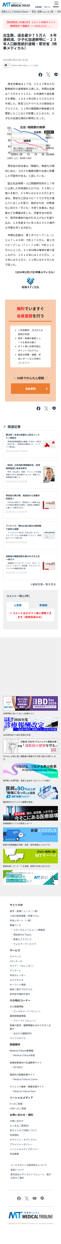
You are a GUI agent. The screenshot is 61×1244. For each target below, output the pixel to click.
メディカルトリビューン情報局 (29, 929)
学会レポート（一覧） (21, 920)
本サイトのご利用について (23, 1130)
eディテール (16, 961)
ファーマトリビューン (24, 1020)
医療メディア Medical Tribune (15, 11)
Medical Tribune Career (25, 1079)
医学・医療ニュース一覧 (42, 11)
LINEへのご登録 (18, 1108)
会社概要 (14, 1153)
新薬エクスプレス (22, 939)
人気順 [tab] (17, 605)
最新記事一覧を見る (43, 584)
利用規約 (14, 1135)
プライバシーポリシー (21, 1144)
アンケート (15, 970)
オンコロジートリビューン (27, 1011)
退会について (17, 1169)
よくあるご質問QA (19, 1125)
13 (7, 65)
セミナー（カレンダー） (22, 965)
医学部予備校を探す (20, 994)
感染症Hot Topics (22, 934)
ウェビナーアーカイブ (24, 944)
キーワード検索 (18, 984)
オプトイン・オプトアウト (23, 1139)
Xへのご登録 (16, 1103)
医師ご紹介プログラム (21, 989)
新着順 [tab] (43, 605)
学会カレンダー (18, 975)
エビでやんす (16, 979)
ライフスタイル (18, 1038)
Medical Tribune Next (24, 1091)
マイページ (15, 956)
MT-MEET (18, 1067)
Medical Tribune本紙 (24, 1055)
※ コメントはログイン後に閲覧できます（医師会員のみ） (30, 615)
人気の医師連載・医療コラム (24, 915)
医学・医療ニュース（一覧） (24, 911)
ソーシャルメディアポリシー (24, 1149)
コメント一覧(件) (18, 596)
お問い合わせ (16, 1120)
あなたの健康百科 (22, 1033)
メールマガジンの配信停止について (28, 1165)
